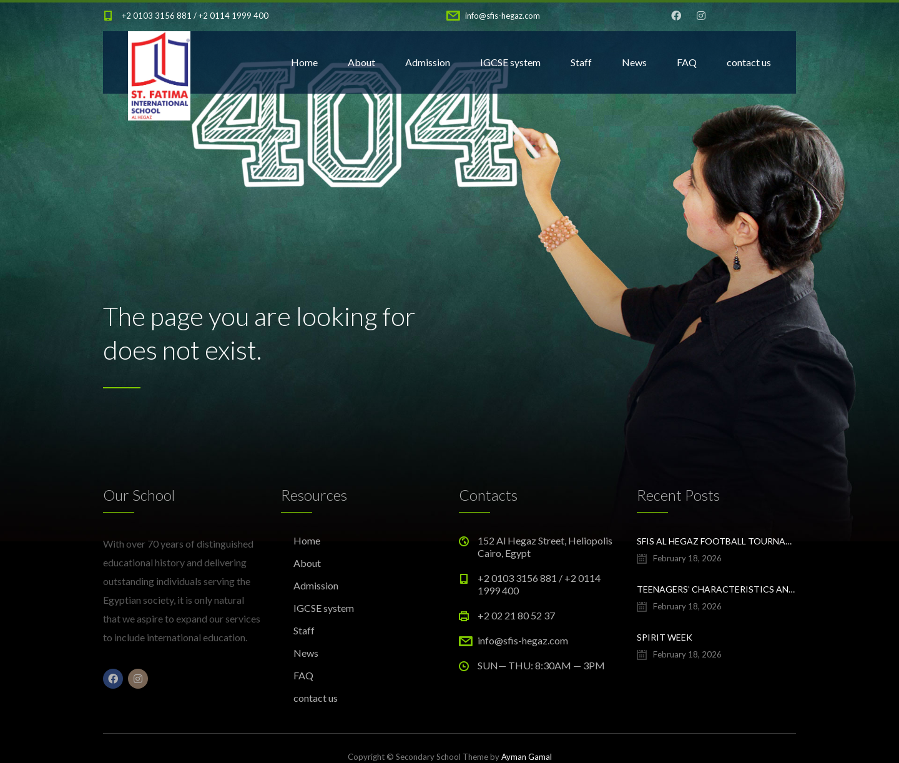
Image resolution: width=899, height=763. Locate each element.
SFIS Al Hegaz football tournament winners (716, 541)
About (361, 62)
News (634, 62)
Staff (581, 62)
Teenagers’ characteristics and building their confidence (716, 589)
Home (304, 62)
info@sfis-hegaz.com (502, 16)
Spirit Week (664, 637)
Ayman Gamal (526, 757)
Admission (427, 62)
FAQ (687, 62)
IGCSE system (510, 62)
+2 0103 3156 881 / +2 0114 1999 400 (195, 16)
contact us (749, 62)
